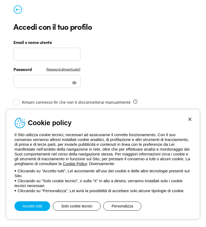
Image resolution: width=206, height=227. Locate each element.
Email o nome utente (32, 42)
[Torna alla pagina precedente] (17, 10)
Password (22, 69)
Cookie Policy (75, 163)
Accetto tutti (32, 206)
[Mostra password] (74, 83)
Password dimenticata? (63, 69)
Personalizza (122, 206)
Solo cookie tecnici (76, 206)
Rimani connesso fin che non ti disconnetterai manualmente (76, 102)
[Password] (46, 81)
